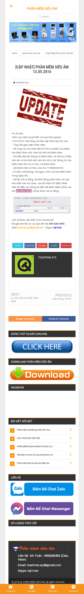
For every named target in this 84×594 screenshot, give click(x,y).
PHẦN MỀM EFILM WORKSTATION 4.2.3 (35, 446)
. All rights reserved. (44, 581)
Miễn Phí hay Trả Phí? (62, 299)
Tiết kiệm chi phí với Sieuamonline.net (35, 454)
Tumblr (54, 245)
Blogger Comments (25, 318)
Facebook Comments (59, 318)
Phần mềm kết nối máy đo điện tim (33, 463)
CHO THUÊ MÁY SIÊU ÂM (28, 438)
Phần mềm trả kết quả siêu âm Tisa (33, 429)
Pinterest (66, 245)
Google (41, 245)
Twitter (18, 245)
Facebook (30, 245)
